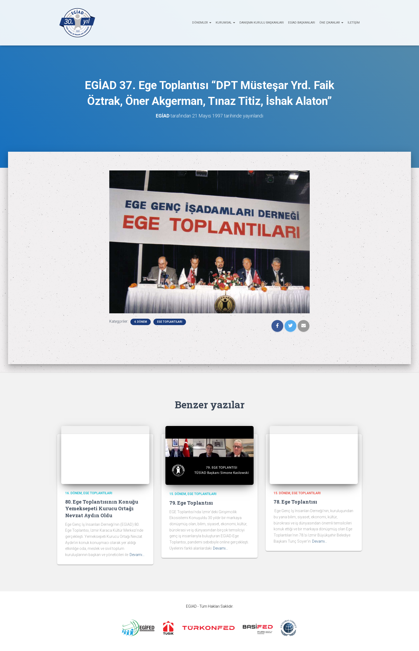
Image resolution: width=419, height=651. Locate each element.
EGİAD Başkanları (301, 22)
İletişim (354, 22)
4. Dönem (140, 321)
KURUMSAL (225, 22)
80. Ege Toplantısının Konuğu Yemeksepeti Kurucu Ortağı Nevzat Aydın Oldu (101, 508)
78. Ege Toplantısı (295, 501)
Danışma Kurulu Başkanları (261, 22)
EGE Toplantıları (169, 321)
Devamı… (137, 555)
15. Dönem (177, 494)
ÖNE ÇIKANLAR (331, 22)
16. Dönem (73, 493)
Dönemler (201, 22)
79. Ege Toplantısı (191, 503)
